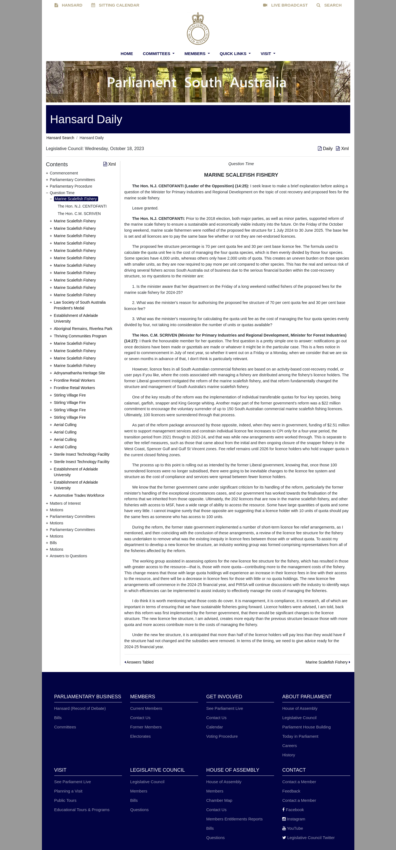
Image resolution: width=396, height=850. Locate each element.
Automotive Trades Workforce (79, 495)
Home (127, 53)
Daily (326, 148)
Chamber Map (219, 800)
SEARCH (329, 5)
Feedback (291, 791)
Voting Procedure (222, 736)
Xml (342, 148)
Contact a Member (299, 781)
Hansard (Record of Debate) (80, 708)
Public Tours (65, 800)
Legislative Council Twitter (308, 837)
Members (195, 53)
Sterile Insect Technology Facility (82, 454)
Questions (139, 809)
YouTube (292, 828)
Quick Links (234, 53)
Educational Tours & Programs (82, 809)
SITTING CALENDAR (115, 5)
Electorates (140, 736)
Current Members (146, 708)
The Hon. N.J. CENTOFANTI (82, 206)
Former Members (146, 727)
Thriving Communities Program (80, 336)
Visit (266, 53)
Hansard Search (60, 138)
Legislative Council (299, 717)
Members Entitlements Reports (234, 819)
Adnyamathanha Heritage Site (79, 373)
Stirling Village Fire (70, 395)
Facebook (293, 809)
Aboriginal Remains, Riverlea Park (83, 328)
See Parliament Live (224, 708)
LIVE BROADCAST (285, 5)
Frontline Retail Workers (74, 380)
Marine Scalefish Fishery (76, 199)
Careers (289, 745)
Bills (58, 717)
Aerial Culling (65, 425)
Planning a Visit (68, 791)
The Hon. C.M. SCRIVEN (79, 213)
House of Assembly (299, 708)
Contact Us (140, 717)
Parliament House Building (306, 727)
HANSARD (68, 5)
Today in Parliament (300, 736)
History (288, 755)
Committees (157, 53)
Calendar (214, 727)
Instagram (293, 819)
